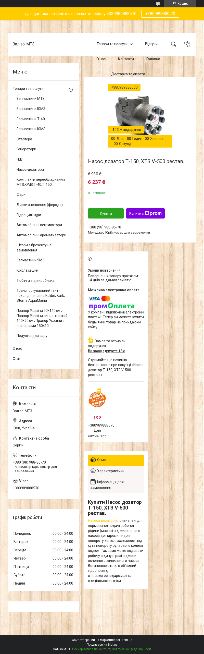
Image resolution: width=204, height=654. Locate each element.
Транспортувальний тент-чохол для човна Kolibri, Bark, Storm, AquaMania (41, 295)
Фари (21, 194)
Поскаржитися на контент (91, 649)
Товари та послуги (112, 44)
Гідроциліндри (29, 215)
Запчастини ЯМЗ (30, 260)
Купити (106, 213)
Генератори (26, 149)
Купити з (145, 213)
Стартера (24, 139)
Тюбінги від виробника (36, 280)
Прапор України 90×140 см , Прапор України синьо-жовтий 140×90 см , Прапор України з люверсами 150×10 (42, 318)
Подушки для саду (32, 336)
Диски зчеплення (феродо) (40, 205)
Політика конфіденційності (131, 649)
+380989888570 (160, 13)
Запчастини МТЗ (31, 98)
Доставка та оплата (128, 74)
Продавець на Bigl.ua (102, 644)
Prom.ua (126, 640)
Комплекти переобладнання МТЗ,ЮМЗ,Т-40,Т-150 (41, 182)
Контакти (126, 59)
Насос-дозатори (30, 169)
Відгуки (151, 44)
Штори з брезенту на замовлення (34, 247)
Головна (153, 59)
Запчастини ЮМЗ (31, 109)
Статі (17, 359)
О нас (101, 59)
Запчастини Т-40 (31, 119)
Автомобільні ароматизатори (41, 235)
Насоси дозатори (102, 520)
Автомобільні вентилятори (39, 225)
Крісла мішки (27, 270)
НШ (19, 159)
